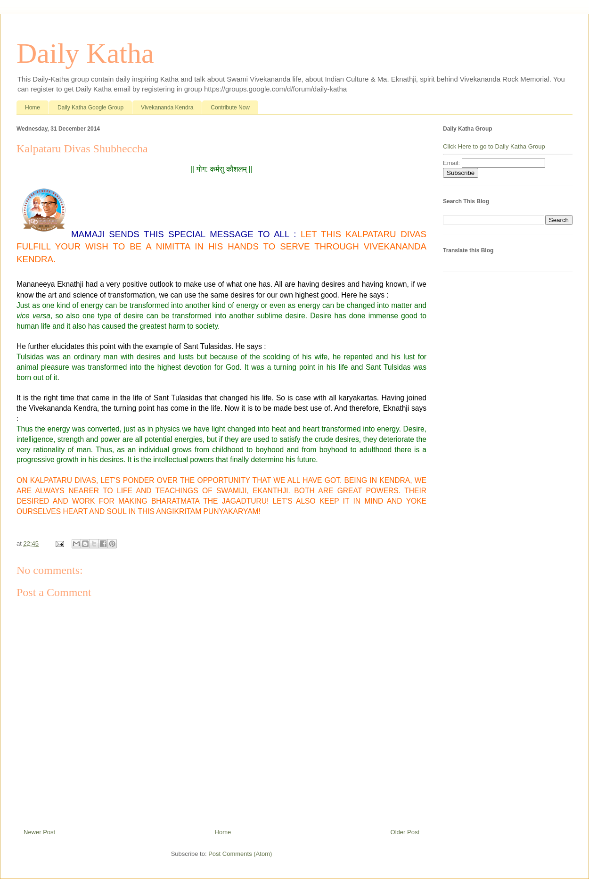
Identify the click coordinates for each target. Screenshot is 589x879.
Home (32, 107)
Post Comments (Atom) (240, 853)
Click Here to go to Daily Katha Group (494, 146)
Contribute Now (230, 107)
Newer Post (39, 832)
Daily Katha (85, 53)
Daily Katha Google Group (90, 107)
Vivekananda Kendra (167, 107)
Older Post (405, 832)
